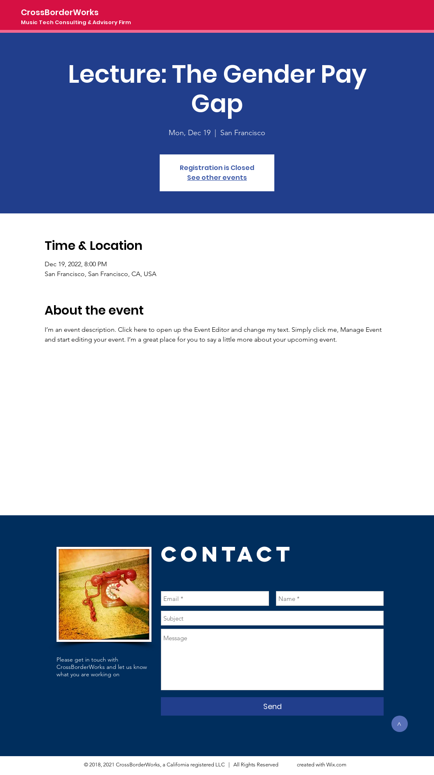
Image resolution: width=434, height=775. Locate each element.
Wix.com (336, 764)
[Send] (272, 706)
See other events (217, 177)
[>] (399, 724)
